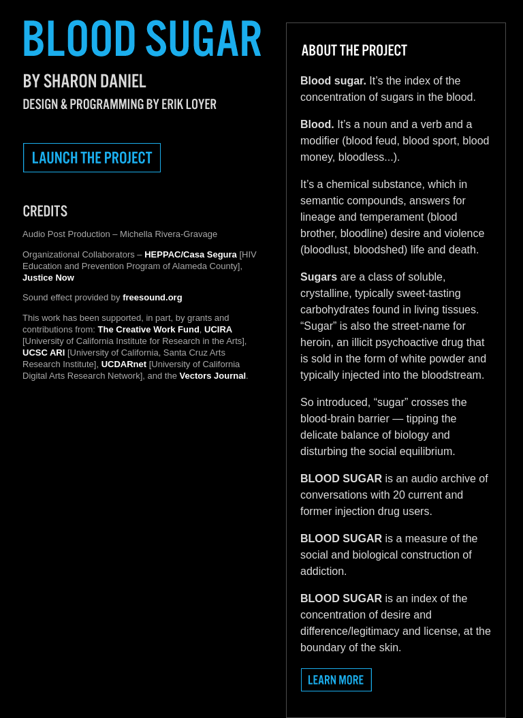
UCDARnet (123, 364)
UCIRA (218, 329)
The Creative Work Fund (149, 329)
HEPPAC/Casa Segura (190, 254)
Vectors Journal (213, 376)
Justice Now (48, 277)
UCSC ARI (43, 352)
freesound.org (152, 297)
